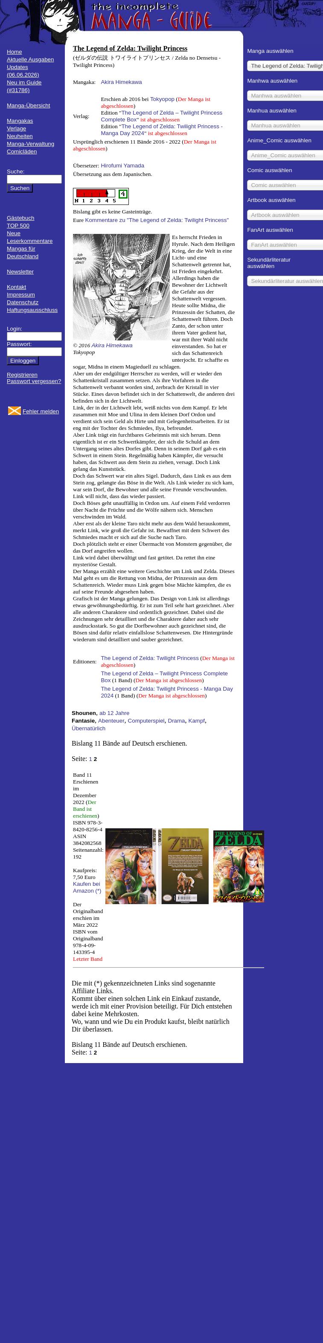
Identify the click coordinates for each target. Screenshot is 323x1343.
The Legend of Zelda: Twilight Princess (149, 658)
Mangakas (20, 121)
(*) (98, 891)
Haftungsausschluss (32, 310)
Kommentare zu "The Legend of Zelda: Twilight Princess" (157, 220)
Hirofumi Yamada (122, 165)
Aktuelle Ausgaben (30, 59)
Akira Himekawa (121, 82)
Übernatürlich (88, 728)
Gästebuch (20, 218)
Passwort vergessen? (34, 381)
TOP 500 (18, 225)
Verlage (16, 128)
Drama (176, 721)
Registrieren (22, 375)
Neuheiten (20, 136)
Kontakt (16, 287)
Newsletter (20, 271)
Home (14, 52)
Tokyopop (162, 99)
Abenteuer (111, 721)
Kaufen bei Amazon (86, 887)
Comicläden (22, 151)
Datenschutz (22, 302)
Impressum (21, 294)
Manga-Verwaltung (30, 144)
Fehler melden (41, 411)
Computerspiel (146, 721)
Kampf (197, 721)
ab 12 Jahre (114, 713)
